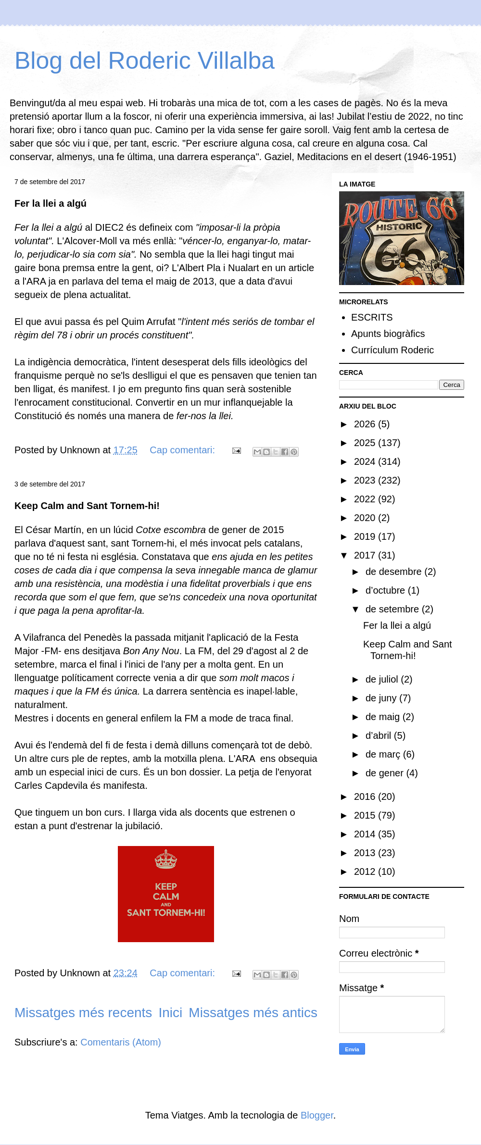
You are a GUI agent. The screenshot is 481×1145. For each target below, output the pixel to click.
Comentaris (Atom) (120, 1042)
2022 (366, 499)
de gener (386, 773)
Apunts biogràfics (388, 333)
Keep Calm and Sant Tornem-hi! (87, 505)
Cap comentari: (183, 450)
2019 (366, 536)
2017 (366, 555)
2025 (366, 442)
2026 (366, 424)
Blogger (317, 1115)
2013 (366, 852)
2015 (366, 815)
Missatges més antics (253, 1012)
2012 (366, 871)
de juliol (383, 679)
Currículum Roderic (392, 350)
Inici (170, 1012)
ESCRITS (372, 317)
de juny (382, 698)
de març (384, 754)
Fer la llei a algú (50, 203)
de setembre (394, 609)
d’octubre (387, 590)
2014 (366, 834)
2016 (366, 796)
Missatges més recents (83, 1012)
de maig (384, 716)
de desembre (395, 571)
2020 (366, 517)
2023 (366, 480)
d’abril (380, 735)
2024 (366, 461)
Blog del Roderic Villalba (144, 60)
